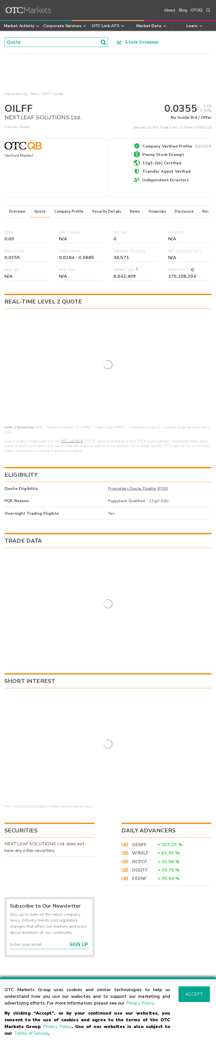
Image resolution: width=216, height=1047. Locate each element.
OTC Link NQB (72, 401)
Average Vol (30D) (129, 251)
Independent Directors (165, 180)
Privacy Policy (140, 1003)
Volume (120, 233)
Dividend (176, 233)
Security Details (106, 211)
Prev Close (14, 251)
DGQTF (140, 813)
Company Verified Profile (177, 145)
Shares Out (181, 270)
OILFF (46, 94)
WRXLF (140, 796)
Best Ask (66, 270)
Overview (17, 211)
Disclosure (184, 211)
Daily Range (70, 233)
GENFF (139, 788)
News (135, 211)
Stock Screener (138, 42)
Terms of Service (31, 1033)
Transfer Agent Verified (166, 171)
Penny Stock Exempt (163, 154)
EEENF (139, 822)
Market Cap (126, 270)
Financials (157, 211)
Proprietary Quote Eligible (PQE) (138, 447)
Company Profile (68, 211)
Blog (183, 10)
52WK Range (70, 251)
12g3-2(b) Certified (161, 163)
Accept (194, 994)
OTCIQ (197, 10)
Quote (40, 211)
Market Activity (15, 94)
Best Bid (11, 270)
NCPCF (139, 805)
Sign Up (78, 887)
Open (9, 233)
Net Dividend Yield (185, 251)
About (170, 10)
